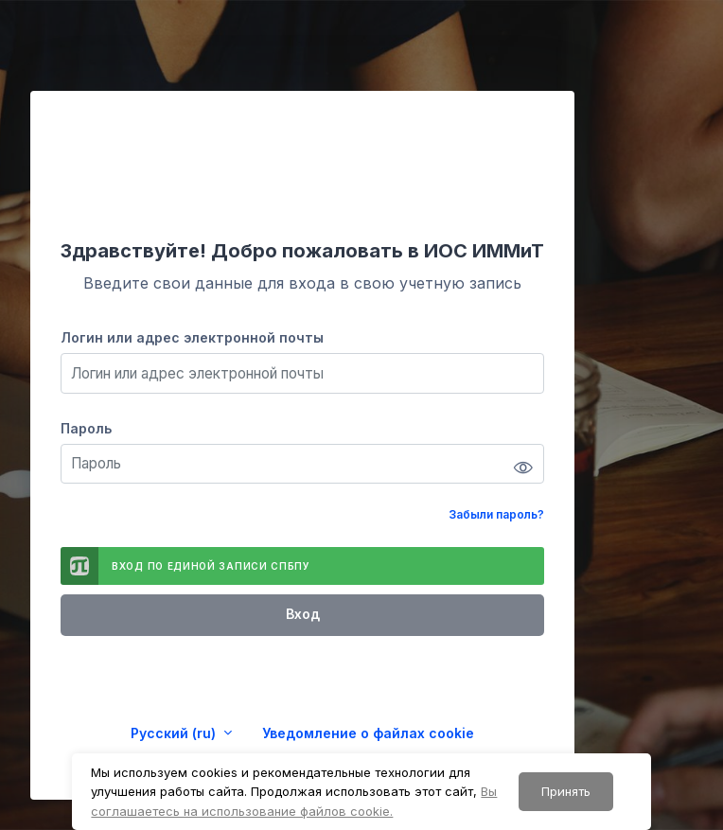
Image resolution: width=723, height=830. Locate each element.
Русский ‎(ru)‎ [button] (175, 733)
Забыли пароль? (496, 514)
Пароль (86, 428)
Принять (566, 791)
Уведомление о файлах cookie (368, 733)
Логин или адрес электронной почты (192, 337)
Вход (303, 614)
